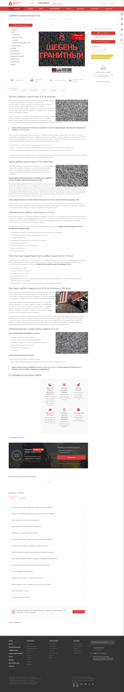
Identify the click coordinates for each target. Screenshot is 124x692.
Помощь (76, 640)
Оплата (44, 90)
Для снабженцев (53, 653)
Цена (13, 32)
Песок (11, 656)
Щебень (13, 498)
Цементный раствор (16, 653)
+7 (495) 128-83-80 (43, 3)
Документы (30, 650)
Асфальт (11, 666)
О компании (30, 644)
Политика (51, 650)
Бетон (11, 644)
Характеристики (17, 37)
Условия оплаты (78, 644)
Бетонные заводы (31, 646)
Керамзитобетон (14, 647)
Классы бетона (53, 646)
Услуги (63, 90)
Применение (16, 34)
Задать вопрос (15, 61)
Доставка (15, 40)
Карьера (29, 664)
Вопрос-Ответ (14, 58)
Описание (13, 29)
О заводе (13, 48)
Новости (29, 655)
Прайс (11, 640)
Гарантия (76, 648)
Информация (53, 640)
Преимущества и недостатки (21, 42)
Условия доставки (78, 646)
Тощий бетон (13, 650)
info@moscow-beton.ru (49, 367)
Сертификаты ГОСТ (32, 648)
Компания (30, 640)
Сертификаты (14, 50)
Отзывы (12, 64)
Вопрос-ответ (77, 650)
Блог (50, 657)
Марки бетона (53, 644)
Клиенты (29, 661)
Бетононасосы (14, 663)
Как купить (34, 90)
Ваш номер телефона (65, 450)
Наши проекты (15, 53)
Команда (29, 657)
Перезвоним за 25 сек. (17, 56)
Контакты (29, 653)
